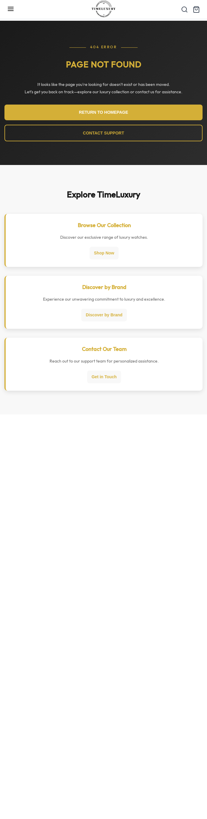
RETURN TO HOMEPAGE (103, 112)
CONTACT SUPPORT (103, 133)
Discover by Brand (104, 314)
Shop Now (104, 253)
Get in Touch (104, 376)
